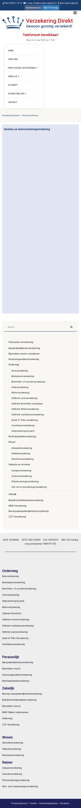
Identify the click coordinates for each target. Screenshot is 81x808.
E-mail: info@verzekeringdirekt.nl (40, 3)
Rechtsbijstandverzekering (22, 436)
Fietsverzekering (19, 387)
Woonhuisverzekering (22, 459)
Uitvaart (13, 85)
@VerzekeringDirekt (68, 3)
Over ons (13, 59)
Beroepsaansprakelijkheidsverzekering (28, 511)
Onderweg (13, 364)
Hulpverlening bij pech (22, 431)
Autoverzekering (19, 370)
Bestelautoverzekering (22, 376)
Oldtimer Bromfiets (11, 613)
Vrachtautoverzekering (23, 425)
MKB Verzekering (17, 505)
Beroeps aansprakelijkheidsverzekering (22, 693)
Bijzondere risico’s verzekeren (24, 353)
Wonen (12, 442)
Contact (12, 102)
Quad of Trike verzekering (24, 420)
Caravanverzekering (21, 476)
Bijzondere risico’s (11, 668)
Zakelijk (12, 76)
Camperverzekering (21, 470)
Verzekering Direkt (10, 115)
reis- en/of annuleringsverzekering (29, 487)
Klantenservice (33, 7)
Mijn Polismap (51, 7)
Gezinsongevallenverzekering (23, 359)
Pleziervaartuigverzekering (25, 481)
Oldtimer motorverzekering (15, 619)
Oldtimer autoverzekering (24, 398)
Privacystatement (19, 803)
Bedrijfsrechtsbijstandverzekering (25, 500)
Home (11, 51)
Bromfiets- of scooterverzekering (28, 381)
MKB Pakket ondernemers (15, 712)
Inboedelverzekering (21, 448)
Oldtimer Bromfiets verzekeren (26, 403)
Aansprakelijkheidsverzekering (24, 348)
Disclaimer (65, 803)
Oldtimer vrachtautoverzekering (27, 414)
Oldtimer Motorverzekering (25, 409)
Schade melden (16, 94)
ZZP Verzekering (17, 516)
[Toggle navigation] (75, 12)
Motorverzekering (20, 392)
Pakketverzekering (20, 453)
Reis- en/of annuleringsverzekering (20, 786)
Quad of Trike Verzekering (15, 638)
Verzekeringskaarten (49, 803)
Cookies (33, 803)
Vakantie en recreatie (19, 464)
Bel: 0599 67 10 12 (12, 3)
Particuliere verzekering (21, 68)
